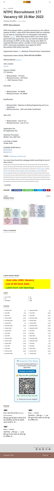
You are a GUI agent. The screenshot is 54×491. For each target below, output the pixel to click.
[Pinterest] (51, 195)
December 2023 (12, 344)
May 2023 (35, 352)
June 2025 (35, 332)
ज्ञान (32, 314)
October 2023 (11, 347)
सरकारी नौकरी (10, 188)
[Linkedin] (47, 195)
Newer (8, 203)
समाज (32, 316)
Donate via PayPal (27, 390)
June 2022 (10, 364)
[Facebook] (17, 195)
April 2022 (10, 367)
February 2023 (12, 357)
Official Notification (11, 152)
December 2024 (37, 337)
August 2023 (11, 349)
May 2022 (35, 364)
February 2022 (12, 370)
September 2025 (37, 329)
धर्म (7, 316)
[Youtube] (50, 482)
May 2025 (10, 334)
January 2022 (36, 370)
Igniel (49, 488)
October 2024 (36, 339)
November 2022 (37, 357)
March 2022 (35, 367)
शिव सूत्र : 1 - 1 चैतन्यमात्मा (37, 437)
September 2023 (37, 347)
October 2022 (11, 359)
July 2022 (35, 362)
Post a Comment (25, 21)
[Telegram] (39, 195)
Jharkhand (7, 68)
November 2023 (37, 344)
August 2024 (11, 342)
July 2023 (35, 349)
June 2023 (10, 352)
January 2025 (11, 337)
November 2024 (12, 339)
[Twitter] (30, 195)
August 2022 (11, 362)
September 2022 (37, 359)
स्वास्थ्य (33, 319)
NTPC (21, 51)
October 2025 (11, 329)
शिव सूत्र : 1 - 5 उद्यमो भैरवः (12, 462)
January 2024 (36, 342)
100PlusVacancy (16, 158)
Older (46, 203)
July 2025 (10, 332)
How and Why (11, 314)
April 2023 (10, 354)
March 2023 (35, 354)
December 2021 (12, 372)
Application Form (10, 154)
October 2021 (36, 372)
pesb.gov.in (14, 37)
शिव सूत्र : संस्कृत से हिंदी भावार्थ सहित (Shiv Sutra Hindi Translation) (13, 439)
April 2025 (35, 334)
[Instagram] (46, 482)
